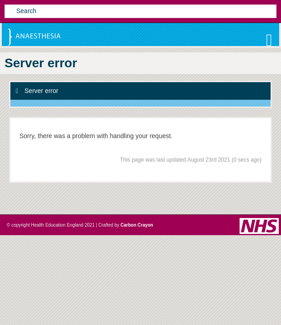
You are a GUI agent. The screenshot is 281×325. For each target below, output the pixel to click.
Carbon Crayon (136, 225)
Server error (37, 91)
